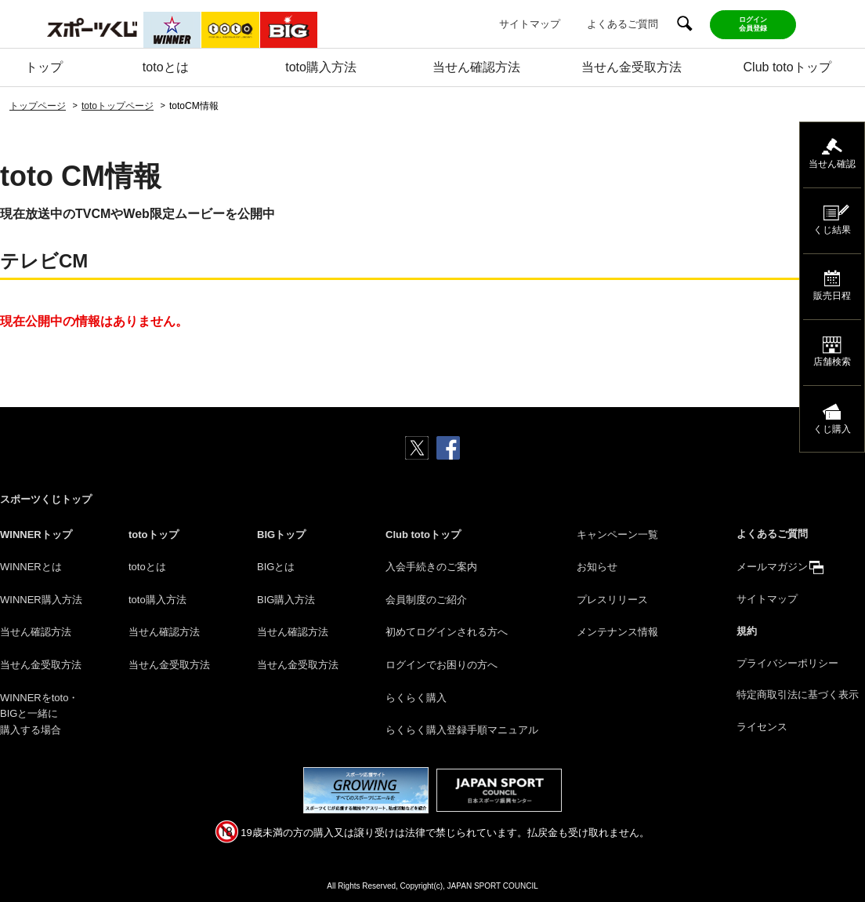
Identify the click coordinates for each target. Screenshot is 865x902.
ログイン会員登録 (753, 24)
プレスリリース (612, 600)
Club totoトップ (787, 67)
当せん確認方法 (476, 67)
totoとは (166, 67)
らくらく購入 (416, 698)
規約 (747, 631)
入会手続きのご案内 (431, 567)
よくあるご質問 (622, 24)
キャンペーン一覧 (617, 534)
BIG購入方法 (286, 600)
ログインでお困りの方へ (441, 665)
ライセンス (762, 727)
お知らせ (597, 567)
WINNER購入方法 (41, 600)
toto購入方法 (320, 67)
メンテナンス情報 (617, 632)
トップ (44, 67)
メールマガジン (772, 567)
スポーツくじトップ (46, 499)
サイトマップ (529, 24)
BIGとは (276, 567)
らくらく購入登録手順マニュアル (461, 730)
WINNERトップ (36, 534)
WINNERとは (31, 567)
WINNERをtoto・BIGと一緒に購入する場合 (39, 714)
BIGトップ (281, 534)
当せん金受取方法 (631, 67)
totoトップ (153, 534)
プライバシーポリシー (787, 663)
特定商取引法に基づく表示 (798, 694)
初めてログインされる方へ (446, 632)
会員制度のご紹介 (426, 600)
